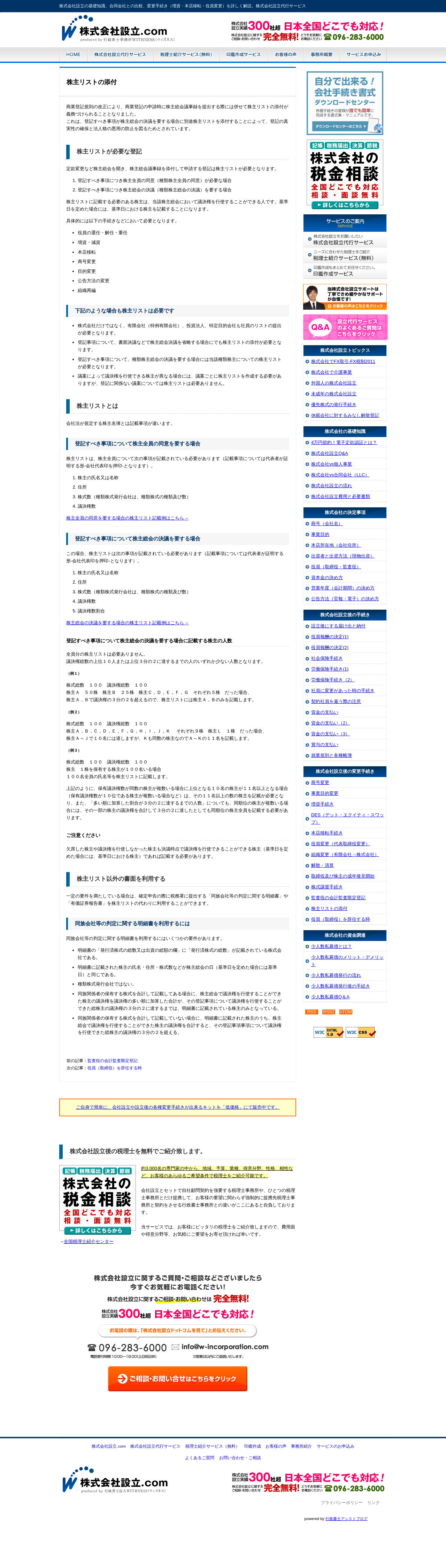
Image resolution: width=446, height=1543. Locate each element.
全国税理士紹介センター (89, 1241)
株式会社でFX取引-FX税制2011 (343, 361)
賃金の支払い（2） (330, 723)
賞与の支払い (324, 744)
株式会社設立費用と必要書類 (340, 496)
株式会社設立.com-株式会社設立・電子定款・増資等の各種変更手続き (128, 31)
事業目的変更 (324, 793)
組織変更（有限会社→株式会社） (345, 854)
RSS (311, 1012)
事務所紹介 (322, 55)
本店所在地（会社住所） (336, 545)
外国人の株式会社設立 (333, 383)
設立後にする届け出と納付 (338, 625)
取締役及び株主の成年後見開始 (343, 876)
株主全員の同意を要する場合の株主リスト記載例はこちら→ (127, 518)
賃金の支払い (324, 712)
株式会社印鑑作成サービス (345, 271)
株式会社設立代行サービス (120, 55)
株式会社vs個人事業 (331, 464)
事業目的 (320, 534)
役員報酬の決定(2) (329, 647)
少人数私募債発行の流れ (336, 975)
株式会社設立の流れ (331, 485)
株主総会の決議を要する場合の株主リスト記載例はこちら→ (127, 622)
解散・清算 (322, 865)
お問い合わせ (310, 1467)
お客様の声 (286, 55)
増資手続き (322, 804)
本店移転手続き (327, 833)
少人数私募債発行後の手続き (340, 986)
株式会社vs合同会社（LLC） (340, 474)
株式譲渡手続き (327, 886)
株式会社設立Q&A (329, 453)
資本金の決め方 (327, 577)
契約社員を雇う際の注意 (336, 701)
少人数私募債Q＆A (330, 996)
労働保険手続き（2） (332, 679)
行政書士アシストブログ (346, 1519)
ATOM (346, 1012)
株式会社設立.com (73, 55)
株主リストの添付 (329, 908)
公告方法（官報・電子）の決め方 (345, 598)
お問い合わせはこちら (310, 36)
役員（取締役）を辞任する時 (114, 1068)
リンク (373, 1502)
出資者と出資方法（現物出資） (343, 556)
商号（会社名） (327, 523)
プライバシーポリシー (342, 1502)
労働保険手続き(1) (329, 669)
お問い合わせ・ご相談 (240, 1457)
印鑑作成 (252, 1446)
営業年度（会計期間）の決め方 (343, 588)
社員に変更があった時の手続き (343, 690)
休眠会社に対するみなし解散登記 (345, 415)
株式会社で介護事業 (331, 372)
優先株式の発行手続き (333, 404)
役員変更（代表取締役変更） (340, 843)
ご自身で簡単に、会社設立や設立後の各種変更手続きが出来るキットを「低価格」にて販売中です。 (178, 1107)
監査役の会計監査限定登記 (112, 1060)
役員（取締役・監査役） (336, 566)
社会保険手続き (327, 658)
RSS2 (328, 1012)
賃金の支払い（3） (330, 733)
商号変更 (320, 782)
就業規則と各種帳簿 (331, 755)
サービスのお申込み (363, 55)
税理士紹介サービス (345, 255)
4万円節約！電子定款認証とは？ (344, 442)
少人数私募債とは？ (331, 946)
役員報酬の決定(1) (329, 636)
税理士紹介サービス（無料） (186, 55)
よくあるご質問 (199, 1457)
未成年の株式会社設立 (333, 393)
